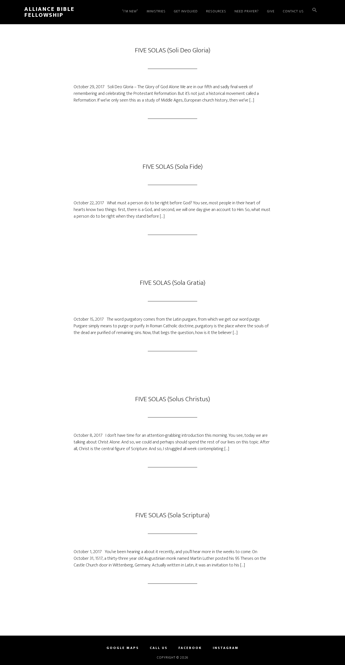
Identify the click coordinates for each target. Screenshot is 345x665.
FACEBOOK (190, 648)
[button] (314, 10)
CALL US (159, 648)
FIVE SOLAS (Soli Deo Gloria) (172, 50)
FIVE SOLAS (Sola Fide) (173, 166)
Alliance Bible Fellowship (49, 12)
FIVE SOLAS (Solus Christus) (172, 399)
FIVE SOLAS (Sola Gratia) (172, 283)
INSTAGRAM (226, 648)
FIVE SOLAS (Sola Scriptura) (172, 515)
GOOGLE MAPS (123, 648)
